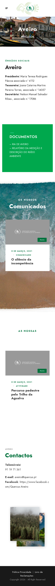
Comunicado (23, 255)
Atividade (22, 386)
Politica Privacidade (21, 572)
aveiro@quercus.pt (25, 477)
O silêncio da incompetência (22, 261)
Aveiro (42, 240)
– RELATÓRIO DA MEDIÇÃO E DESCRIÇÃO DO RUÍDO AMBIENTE (26, 152)
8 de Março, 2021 (21, 251)
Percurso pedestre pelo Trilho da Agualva (25, 394)
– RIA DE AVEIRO (19, 144)
